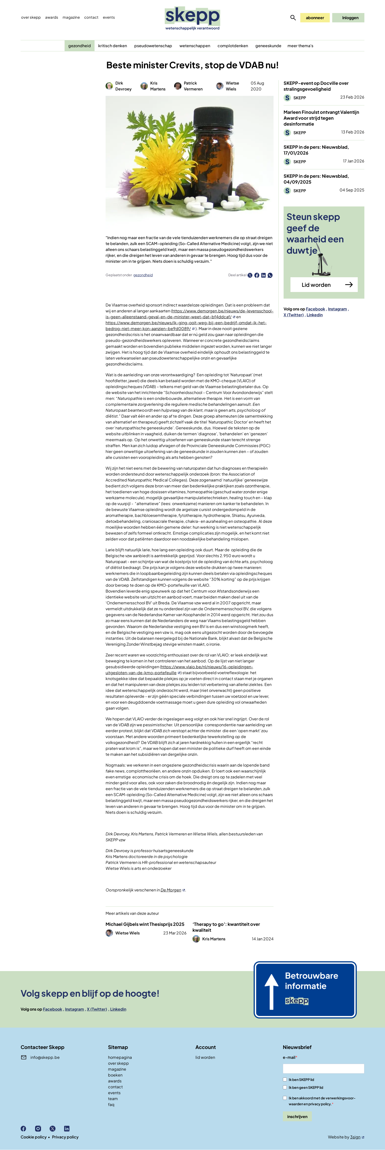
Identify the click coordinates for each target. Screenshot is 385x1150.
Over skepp (31, 17)
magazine (117, 1069)
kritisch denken (112, 45)
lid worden (205, 1057)
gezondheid (79, 45)
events (109, 17)
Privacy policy (65, 1136)
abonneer (315, 17)
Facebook (315, 308)
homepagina (120, 1057)
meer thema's (300, 45)
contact (115, 1086)
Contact (91, 17)
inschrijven (297, 1116)
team (113, 1098)
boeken (115, 1074)
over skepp (118, 1063)
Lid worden (316, 284)
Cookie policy (34, 1136)
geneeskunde (268, 45)
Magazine (71, 17)
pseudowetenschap (153, 45)
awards (115, 1080)
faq (111, 1104)
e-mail (289, 1057)
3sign (355, 1136)
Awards (51, 17)
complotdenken (233, 45)
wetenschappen (194, 45)
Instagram (337, 308)
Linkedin (315, 314)
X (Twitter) (294, 314)
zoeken (293, 17)
